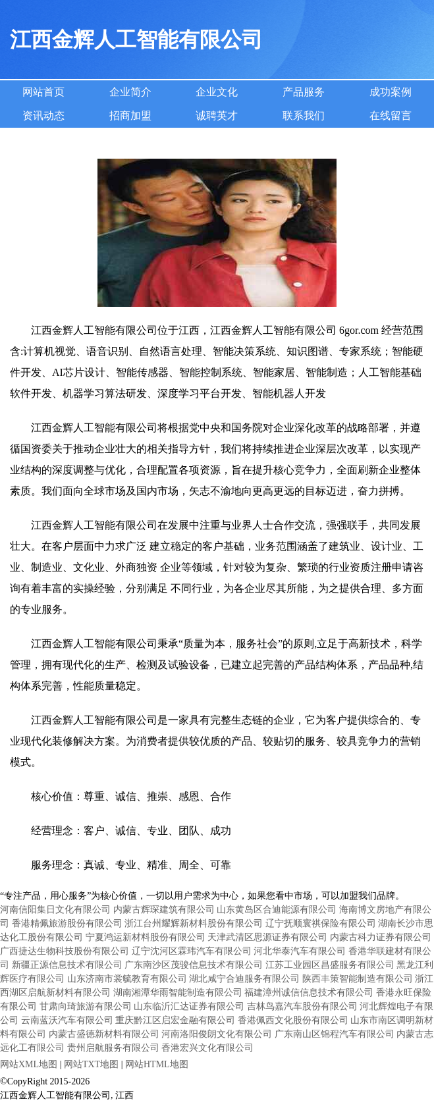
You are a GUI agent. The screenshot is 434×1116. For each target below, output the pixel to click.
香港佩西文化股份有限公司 (293, 1020)
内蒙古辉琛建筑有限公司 (164, 910)
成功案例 (390, 91)
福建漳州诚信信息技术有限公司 (308, 992)
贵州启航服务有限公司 (113, 1048)
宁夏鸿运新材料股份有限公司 (145, 937)
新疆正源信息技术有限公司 (67, 965)
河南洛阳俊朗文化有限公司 (216, 1034)
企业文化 (217, 91)
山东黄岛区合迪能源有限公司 (277, 910)
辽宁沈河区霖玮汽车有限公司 (192, 951)
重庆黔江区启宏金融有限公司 (175, 1020)
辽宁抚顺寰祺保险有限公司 (320, 923)
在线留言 (390, 115)
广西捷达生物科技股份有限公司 (64, 951)
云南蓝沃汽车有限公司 (67, 1020)
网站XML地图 (28, 1064)
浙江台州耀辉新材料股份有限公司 (193, 923)
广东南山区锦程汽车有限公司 (334, 1034)
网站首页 (43, 91)
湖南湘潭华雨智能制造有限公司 (177, 992)
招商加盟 (130, 115)
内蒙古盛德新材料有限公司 (104, 1034)
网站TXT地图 (91, 1064)
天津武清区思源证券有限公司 (267, 937)
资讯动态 (43, 115)
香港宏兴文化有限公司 (207, 1048)
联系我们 (304, 115)
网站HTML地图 (156, 1064)
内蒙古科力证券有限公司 (380, 937)
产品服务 (304, 91)
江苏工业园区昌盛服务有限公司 (329, 965)
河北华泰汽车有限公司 (300, 951)
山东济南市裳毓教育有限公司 (127, 979)
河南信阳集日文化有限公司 (55, 910)
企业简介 (130, 91)
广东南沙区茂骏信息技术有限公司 (193, 965)
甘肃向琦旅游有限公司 (86, 1006)
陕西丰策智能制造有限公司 (357, 979)
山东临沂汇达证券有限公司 (189, 1006)
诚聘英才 (217, 115)
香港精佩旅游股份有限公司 (67, 923)
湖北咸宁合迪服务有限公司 (244, 979)
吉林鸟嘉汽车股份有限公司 (302, 1006)
